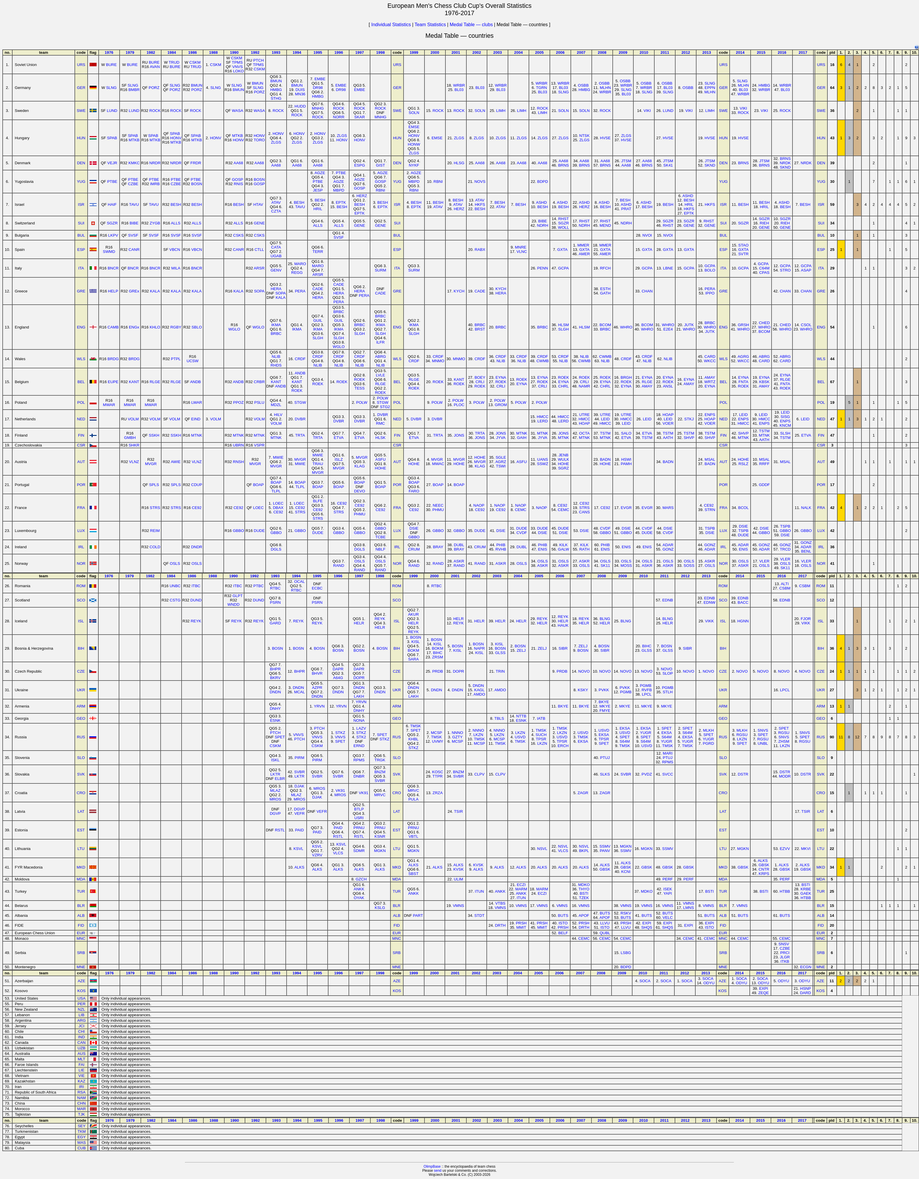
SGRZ (563, 468)
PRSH (521, 923)
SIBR (563, 648)
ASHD (541, 202)
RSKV (626, 913)
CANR (134, 249)
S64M (625, 741)
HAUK (563, 625)
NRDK (785, 163)
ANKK (359, 889)
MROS (275, 799)
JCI (81, 1026)
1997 (359, 52)
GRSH (743, 325)
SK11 (605, 565)
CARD (709, 356)
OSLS (175, 563)
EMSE (413, 127)
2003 (497, 52)
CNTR (763, 869)
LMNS (688, 907)
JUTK (689, 325)
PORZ (154, 87)
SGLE (501, 457)
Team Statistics (430, 24)
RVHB (500, 549)
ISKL (275, 760)
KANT (134, 382)
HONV (176, 138)
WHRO (626, 327)
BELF (563, 933)
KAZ (81, 1081)
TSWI (501, 466)
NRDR (155, 163)
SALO (626, 433)
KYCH (459, 291)
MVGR (151, 464)
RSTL (280, 830)
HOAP (584, 423)
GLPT (237, 596)
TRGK (379, 760)
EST (81, 830)
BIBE (133, 223)
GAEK (805, 893)
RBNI (380, 190)
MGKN (380, 850)
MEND (605, 225)
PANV (605, 850)
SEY (82, 1126)
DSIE (413, 528)
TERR (317, 251)
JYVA (500, 437)
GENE (259, 223)
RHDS (276, 365)
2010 (644, 52)
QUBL (605, 933)
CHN (81, 1103)
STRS (155, 507)
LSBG (626, 953)
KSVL (298, 848)
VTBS (500, 903)
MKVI (806, 848)
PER (81, 1004)
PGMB (626, 692)
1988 (213, 52)
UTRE (584, 414)
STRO (785, 270)
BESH (175, 204)
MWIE (278, 457)
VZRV (317, 855)
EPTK (341, 202)
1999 (414, 52)
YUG (81, 181)
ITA (81, 268)
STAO (743, 245)
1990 (234, 52)
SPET (280, 737)
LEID (605, 419)
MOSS (626, 565)
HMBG (276, 89)
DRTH (500, 925)
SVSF (133, 235)
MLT (81, 1059)
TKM (81, 1131)
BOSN (196, 184)
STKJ (689, 419)
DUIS (300, 89)
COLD (155, 547)
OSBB (583, 85)
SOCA (644, 981)
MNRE (520, 247)
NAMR (584, 386)
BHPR (275, 669)
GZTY (457, 737)
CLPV (479, 774)
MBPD (338, 190)
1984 (171, 52)
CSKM (195, 62)
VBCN (174, 249)
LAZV (361, 728)
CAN (81, 1042)
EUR (81, 933)
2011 (664, 52)
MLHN (605, 87)
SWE (81, 110)
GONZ (668, 549)
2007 (581, 52)
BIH (81, 648)
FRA (81, 507)
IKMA (276, 325)
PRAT (626, 209)
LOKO (238, 71)
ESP (81, 249)
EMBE (320, 79)
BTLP (359, 809)
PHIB (500, 545)
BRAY (438, 547)
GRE (81, 291)
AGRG (743, 356)
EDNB (667, 600)
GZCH (361, 879)
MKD (81, 867)
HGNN (743, 621)
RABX (480, 249)
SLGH (317, 338)
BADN (605, 459)
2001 (455, 52)
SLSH (785, 433)
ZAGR (582, 793)
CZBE (133, 184)
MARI (667, 753)
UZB (82, 1048)
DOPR (359, 678)
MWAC (438, 464)
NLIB (276, 356)
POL (81, 402)
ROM (81, 586)
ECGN (806, 967)
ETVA (339, 437)
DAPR (338, 669)
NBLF (380, 549)
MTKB (134, 140)
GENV (276, 270)
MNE (81, 967)
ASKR (459, 561)
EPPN (710, 87)
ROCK (155, 110)
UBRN (238, 445)
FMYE (605, 710)
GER (81, 87)
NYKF (414, 165)
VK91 (340, 790)
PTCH (258, 60)
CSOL (806, 325)
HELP (113, 291)
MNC (81, 938)
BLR (81, 905)
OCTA (584, 433)
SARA (413, 659)
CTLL (259, 249)
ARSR (259, 268)
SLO (81, 757)
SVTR (743, 254)
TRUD (174, 62)
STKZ (340, 732)
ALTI (785, 584)
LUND (112, 110)
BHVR (317, 673)
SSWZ (542, 464)
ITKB (785, 961)
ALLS (176, 223)
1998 (380, 52)
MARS (668, 507)
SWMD (109, 251)
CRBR (259, 382)
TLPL (276, 491)
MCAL (299, 692)
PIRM (299, 757)
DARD (805, 993)
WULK (563, 459)
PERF (667, 879)
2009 (623, 52)
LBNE (668, 268)
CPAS (764, 272)
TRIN (500, 671)
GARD (275, 623)
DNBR (359, 776)
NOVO (584, 671)
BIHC (437, 653)
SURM (380, 270)
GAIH (522, 437)
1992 (255, 52)
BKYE (563, 706)
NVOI (647, 235)
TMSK (415, 726)
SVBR (299, 772)
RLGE (155, 382)
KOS (81, 991)
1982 (151, 52)
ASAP (806, 270)
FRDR (196, 163)
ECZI (521, 885)
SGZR (112, 223)
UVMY (437, 741)
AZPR (317, 687)
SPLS (154, 485)
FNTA (744, 382)
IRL (81, 547)
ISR (81, 204)
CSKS (238, 235)
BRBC (276, 333)
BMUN (196, 85)
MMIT (521, 927)
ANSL (668, 386)
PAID (299, 830)
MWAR (109, 405)
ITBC (195, 586)
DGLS (276, 549)
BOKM (413, 650)
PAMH (626, 464)
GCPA (563, 268)
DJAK (299, 786)
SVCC (667, 774)
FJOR (806, 619)
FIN (81, 435)
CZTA (276, 211)
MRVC (379, 795)
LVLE (380, 375)
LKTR (275, 774)
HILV (278, 414)
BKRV (275, 678)
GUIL (317, 320)
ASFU (380, 459)
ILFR (380, 342)
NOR (81, 563)
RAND (338, 565)
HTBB (785, 891)
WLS (81, 359)
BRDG (113, 359)
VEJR (112, 163)
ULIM (458, 879)
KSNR (379, 836)
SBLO (196, 327)
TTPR (438, 776)
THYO (584, 889)
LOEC (258, 507)
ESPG (359, 165)
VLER (764, 561)
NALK (806, 507)
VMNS (458, 905)
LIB (81, 1015)
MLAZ (275, 790)
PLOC (459, 405)
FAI (81, 1064)
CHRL (563, 386)
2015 (761, 52)
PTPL (176, 359)
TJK (81, 1114)
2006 (560, 52)
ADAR (668, 545)
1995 (318, 52)
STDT (479, 915)
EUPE (113, 382)
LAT (81, 811)
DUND (196, 600)
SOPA (259, 291)
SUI (81, 223)
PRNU (359, 828)
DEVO (359, 491)
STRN (710, 510)
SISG (785, 417)
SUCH (541, 735)
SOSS (689, 565)
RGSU (742, 735)
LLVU (604, 923)
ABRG (380, 356)
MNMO (438, 361)
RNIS (238, 184)
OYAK (359, 898)
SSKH (154, 435)
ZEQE (763, 993)
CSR (81, 445)
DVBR (300, 419)
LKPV (113, 235)
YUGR (645, 732)
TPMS (237, 62)
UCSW (193, 361)
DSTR (743, 774)
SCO (81, 600)
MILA (175, 268)
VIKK (709, 621)
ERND (359, 746)
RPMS (359, 760)
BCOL (743, 507)
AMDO (479, 694)
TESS (360, 388)
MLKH (708, 730)
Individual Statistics (391, 24)
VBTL (413, 836)
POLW (361, 402)
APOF (584, 915)
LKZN (478, 735)
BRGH (626, 377)
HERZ (361, 196)
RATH (584, 549)
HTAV (258, 204)
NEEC (438, 505)
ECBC (317, 588)
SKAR (359, 117)
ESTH (605, 289)
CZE (81, 671)
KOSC (437, 772)
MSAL (710, 459)
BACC (743, 602)
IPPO (709, 293)
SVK (81, 774)
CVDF (521, 532)
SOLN (414, 112)
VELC (668, 917)
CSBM (785, 588)
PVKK (604, 690)
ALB (81, 915)
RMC (380, 423)
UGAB (276, 256)
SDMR (359, 850)
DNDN (275, 692)
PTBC (258, 586)
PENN (542, 268)
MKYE (604, 706)
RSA (81, 1092)
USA (81, 998)
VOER (668, 423)
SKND (710, 165)
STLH (668, 692)
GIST (380, 165)
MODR (785, 776)
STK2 (361, 737)
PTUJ (605, 757)
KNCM (785, 425)
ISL (81, 621)
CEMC (520, 510)
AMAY (647, 386)
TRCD (785, 549)
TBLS (499, 718)
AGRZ (500, 462)
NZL (81, 1009)
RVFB (646, 690)
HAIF (112, 204)
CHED (764, 323)
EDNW (709, 602)
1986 (192, 52)
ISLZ (339, 459)
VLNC (522, 251)
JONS (459, 435)
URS (81, 64)
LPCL (646, 694)
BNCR (113, 268)
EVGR (626, 507)
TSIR (458, 811)
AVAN (155, 67)
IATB (541, 718)
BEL (81, 382)
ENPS (710, 414)
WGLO (234, 329)
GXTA (562, 249)
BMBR (134, 89)
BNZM (379, 772)
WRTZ (709, 382)
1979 (130, 52)
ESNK (275, 720)
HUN (81, 138)
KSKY (583, 690)
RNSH (238, 462)
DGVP (275, 813)
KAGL (479, 690)
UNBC (175, 586)
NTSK (584, 135)
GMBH (130, 437)
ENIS (542, 549)
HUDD (300, 106)
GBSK (605, 869)
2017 (803, 52)
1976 (109, 52)
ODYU (709, 983)
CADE (317, 289)
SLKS (605, 774)
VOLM (133, 419)
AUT (81, 462)
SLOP (667, 673)
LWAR (196, 402)
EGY (81, 1137)
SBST (413, 873)
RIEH (764, 223)
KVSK (458, 869)
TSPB (710, 528)
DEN (81, 163)
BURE (111, 64)
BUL (81, 235)
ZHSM (783, 741)
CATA (276, 247)
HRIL (317, 209)
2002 (476, 52)
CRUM (414, 549)
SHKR (134, 445)
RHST (563, 219)
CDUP (196, 485)
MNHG (318, 108)
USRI (359, 818)
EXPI (646, 923)
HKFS (480, 204)
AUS (81, 1053)
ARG (81, 1020)
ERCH (563, 746)
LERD (542, 421)
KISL (415, 641)
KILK (563, 545)
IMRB (155, 184)
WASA (237, 110)
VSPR (259, 445)
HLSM (563, 325)
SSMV (604, 846)
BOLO (710, 270)
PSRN (275, 602)
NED (81, 419)
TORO (259, 140)
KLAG (359, 466)
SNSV (783, 944)
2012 (685, 52)
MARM (521, 889)
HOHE (380, 468)
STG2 (385, 407)
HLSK (380, 437)
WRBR (459, 85)
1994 (297, 52)
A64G (338, 678)
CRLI (480, 382)
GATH (605, 293)
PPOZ (238, 402)
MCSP (436, 732)
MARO (300, 264)
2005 (539, 52)
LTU (80, 848)
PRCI (785, 953)
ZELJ (521, 650)
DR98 (318, 87)
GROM (501, 405)
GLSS (500, 653)
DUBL (459, 545)
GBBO (238, 530)
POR (81, 485)
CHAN (647, 291)
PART (418, 915)
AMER (584, 254)
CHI (81, 1031)
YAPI (667, 893)
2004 (518, 52)
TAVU (134, 204)
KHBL (413, 739)
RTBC (275, 588)
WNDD (233, 604)
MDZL (276, 405)
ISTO (563, 923)
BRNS (563, 165)
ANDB (195, 382)
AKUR (413, 614)
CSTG (175, 600)
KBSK (764, 382)
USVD (520, 737)
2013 (706, 52)
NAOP (478, 505)
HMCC (542, 417)
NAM (81, 1098)
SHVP (689, 437)
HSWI (626, 459)
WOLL (563, 227)
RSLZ (743, 464)
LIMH (501, 110)
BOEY (479, 377)
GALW (563, 549)
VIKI (647, 110)
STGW (300, 402)
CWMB (542, 361)
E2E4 (668, 329)
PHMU (359, 514)
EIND (195, 419)
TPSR (541, 739)
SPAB (112, 138)
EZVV (785, 848)
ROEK (297, 390)
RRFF (764, 464)
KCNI (625, 871)
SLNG (111, 87)
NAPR (479, 648)
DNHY (275, 708)
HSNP (805, 988)
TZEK (584, 898)
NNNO (457, 732)
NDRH (542, 225)
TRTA (300, 435)
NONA (359, 720)
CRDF (300, 359)
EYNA (500, 377)
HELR (359, 623)
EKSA (583, 741)
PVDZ (646, 774)
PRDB (437, 671)
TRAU (317, 464)
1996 (338, 52)
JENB (563, 455)
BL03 (458, 89)
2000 (435, 52)
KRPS (764, 873)
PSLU (259, 402)
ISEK (667, 889)
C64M (764, 268)
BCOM (605, 325)
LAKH (359, 696)
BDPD (542, 181)
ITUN (479, 891)
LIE (81, 1070)
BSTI (584, 893)
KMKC (134, 163)
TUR (81, 891)
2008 (602, 52)
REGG (297, 272)
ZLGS (276, 142)
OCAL (299, 581)
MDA (81, 879)
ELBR (280, 778)
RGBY (175, 327)
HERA (276, 289)
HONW (414, 144)
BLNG (605, 619)
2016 (782, 52)
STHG (276, 98)
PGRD (708, 743)
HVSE (605, 138)
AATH (668, 437)
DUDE (259, 530)
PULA (413, 799)
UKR (81, 690)
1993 (276, 52)
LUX (81, 530)
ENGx (134, 327)
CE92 (196, 507)
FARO (414, 491)
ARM (81, 706)
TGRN (541, 87)
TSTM (605, 433)
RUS (81, 737)
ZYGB (155, 223)
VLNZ (134, 462)
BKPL (584, 850)
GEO (81, 718)
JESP (318, 190)
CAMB (113, 327)
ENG (81, 327)
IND (81, 1037)
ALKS (299, 867)
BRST (480, 329)
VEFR (299, 813)
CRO (81, 793)
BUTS (563, 915)
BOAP (258, 485)
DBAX (278, 507)
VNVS (237, 67)
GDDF (764, 485)
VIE (81, 1075)
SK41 (668, 165)
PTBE (112, 181)
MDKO (584, 885)
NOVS (480, 181)
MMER (583, 245)
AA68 (238, 163)
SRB (81, 953)
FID (81, 925)
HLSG (459, 163)
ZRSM (437, 657)
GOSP (237, 179)
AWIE (176, 462)
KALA (155, 291)
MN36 (300, 94)
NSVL (542, 848)
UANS (542, 459)
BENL (806, 551)
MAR (81, 1109)
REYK (196, 621)
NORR (338, 117)
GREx (134, 291)
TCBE (380, 537)
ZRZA (438, 793)
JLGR (785, 957)
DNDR (196, 547)
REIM (155, 530)
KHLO (155, 327)
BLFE (318, 501)
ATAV (276, 202)
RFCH (605, 268)
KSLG (380, 907)
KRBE (806, 889)
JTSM (626, 161)
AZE (81, 981)
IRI (81, 1087)
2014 (740, 52)
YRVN (319, 706)
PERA (300, 291)
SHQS (646, 927)
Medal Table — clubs (471, 24)
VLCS (338, 853)
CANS (584, 512)
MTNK (196, 435)
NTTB (521, 716)
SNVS (763, 730)
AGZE (319, 173)
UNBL (763, 743)
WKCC (710, 361)
